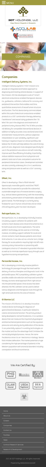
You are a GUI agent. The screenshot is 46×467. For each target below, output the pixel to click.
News (5, 440)
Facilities (6, 435)
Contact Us (7, 430)
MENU (10, 3)
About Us (6, 416)
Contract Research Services (13, 445)
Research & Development (12, 449)
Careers (6, 421)
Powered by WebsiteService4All (23, 463)
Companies (7, 425)
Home (5, 411)
